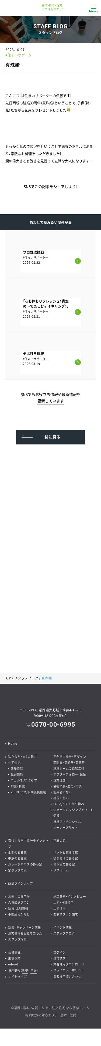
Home (12, 743)
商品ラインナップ (20, 883)
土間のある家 (17, 852)
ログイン (59, 952)
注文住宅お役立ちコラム (25, 933)
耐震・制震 (18, 786)
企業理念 (59, 780)
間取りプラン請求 (65, 914)
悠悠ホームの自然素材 (68, 768)
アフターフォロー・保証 (69, 774)
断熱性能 (17, 768)
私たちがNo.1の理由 (22, 756)
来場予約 (14, 958)
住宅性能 (14, 762)
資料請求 (59, 958)
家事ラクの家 (17, 870)
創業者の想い (62, 792)
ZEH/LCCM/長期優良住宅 (28, 792)
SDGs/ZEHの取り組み (68, 804)
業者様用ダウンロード (68, 964)
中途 (33, 970)
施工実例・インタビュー (69, 896)
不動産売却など (19, 914)
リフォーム (61, 870)
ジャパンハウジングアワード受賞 (73, 813)
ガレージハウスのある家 (25, 864)
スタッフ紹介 (17, 939)
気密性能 (17, 774)
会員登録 (14, 952)
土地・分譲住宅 (63, 902)
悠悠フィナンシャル (67, 821)
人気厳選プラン (19, 902)
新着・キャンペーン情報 (24, 927)
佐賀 (72, 1016)
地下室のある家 (64, 864)
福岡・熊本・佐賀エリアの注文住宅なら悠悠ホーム (52, 1007)
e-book (13, 964)
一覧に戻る (50, 436)
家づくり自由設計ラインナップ (28, 843)
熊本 (63, 1016)
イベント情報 (62, 927)
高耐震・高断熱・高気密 (69, 762)
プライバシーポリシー (68, 970)
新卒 (25, 970)
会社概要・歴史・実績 (67, 786)
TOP (7, 678)
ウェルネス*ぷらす (24, 780)
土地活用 (59, 908)
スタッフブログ (26, 678)
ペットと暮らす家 (65, 852)
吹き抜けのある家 (65, 858)
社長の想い (61, 798)
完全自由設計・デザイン (69, 756)
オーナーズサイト (65, 827)
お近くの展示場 (19, 896)
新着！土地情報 (18, 908)
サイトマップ (17, 976)
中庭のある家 (17, 858)
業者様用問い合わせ (67, 976)
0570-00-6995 (53, 724)
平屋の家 (59, 840)
